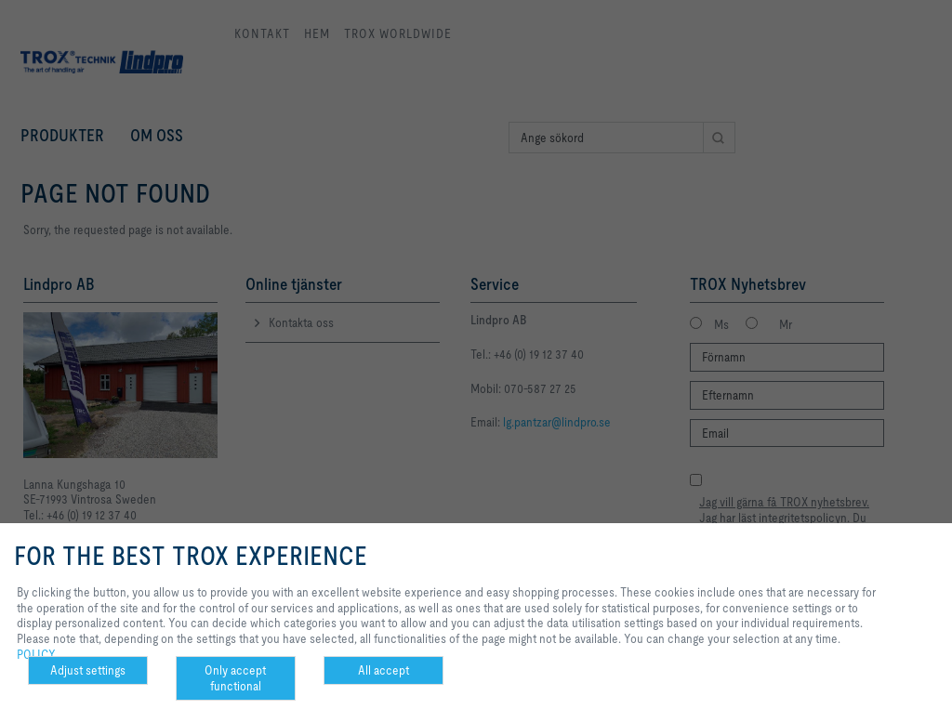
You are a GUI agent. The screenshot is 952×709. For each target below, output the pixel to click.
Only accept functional (235, 678)
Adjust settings (88, 670)
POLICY (36, 654)
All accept (383, 670)
